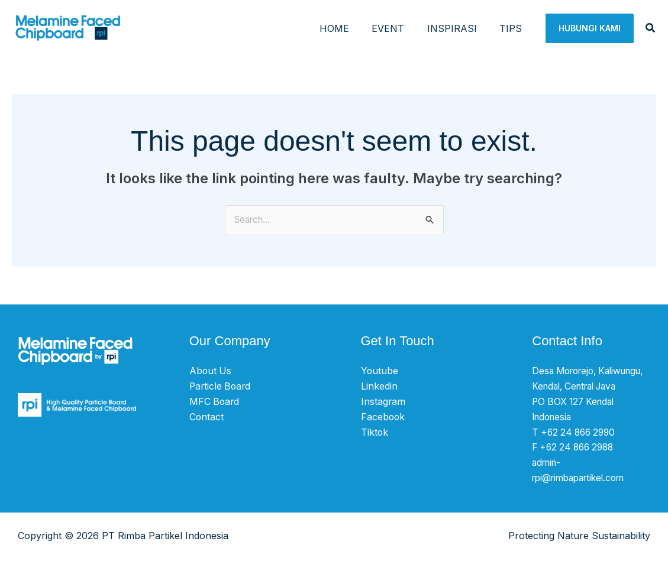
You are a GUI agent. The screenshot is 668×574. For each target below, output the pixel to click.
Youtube (380, 371)
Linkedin (379, 387)
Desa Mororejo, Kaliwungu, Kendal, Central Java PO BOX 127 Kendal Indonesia (575, 401)
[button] (590, 28)
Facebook (383, 417)
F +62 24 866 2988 (576, 462)
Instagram (383, 401)
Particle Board (221, 387)
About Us (211, 371)
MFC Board (215, 401)
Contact (206, 417)
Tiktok (375, 431)
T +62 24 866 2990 (576, 447)
